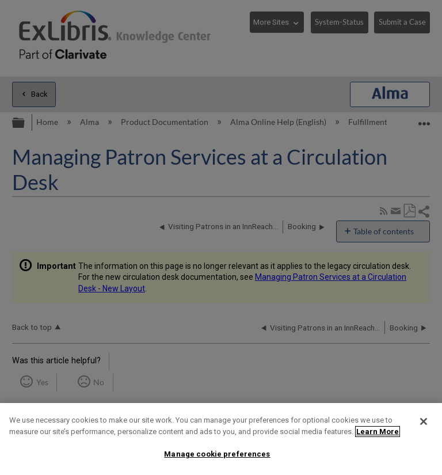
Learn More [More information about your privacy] (377, 431)
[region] (221, 439)
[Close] (423, 421)
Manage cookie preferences (217, 454)
